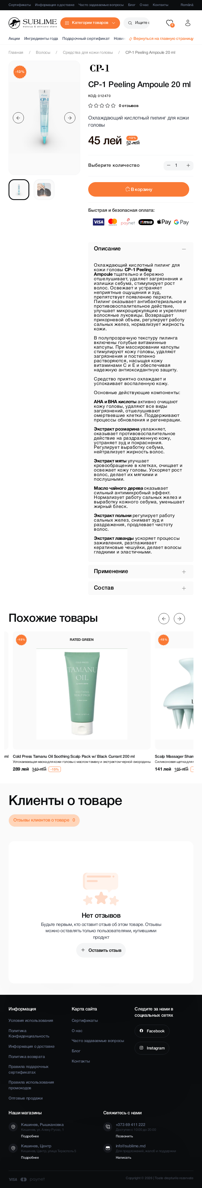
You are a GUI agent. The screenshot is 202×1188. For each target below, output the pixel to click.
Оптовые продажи (26, 1098)
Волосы (43, 53)
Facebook (155, 1031)
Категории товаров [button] (90, 23)
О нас (144, 5)
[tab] (19, 189)
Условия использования (31, 1021)
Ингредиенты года (41, 39)
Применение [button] (111, 571)
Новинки (122, 39)
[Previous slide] (18, 117)
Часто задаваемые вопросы (101, 5)
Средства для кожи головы (88, 53)
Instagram (155, 1048)
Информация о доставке (54, 5)
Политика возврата (27, 1057)
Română (187, 5)
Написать (123, 1157)
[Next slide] (69, 117)
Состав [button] (104, 588)
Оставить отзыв (104, 951)
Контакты (160, 5)
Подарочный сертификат (86, 39)
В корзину (138, 190)
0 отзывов (128, 106)
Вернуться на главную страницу (163, 39)
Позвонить (124, 1136)
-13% (20, 71)
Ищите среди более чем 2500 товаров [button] (142, 23)
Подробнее (30, 1136)
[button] (169, 23)
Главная (16, 53)
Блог (131, 5)
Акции (14, 39)
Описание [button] (107, 249)
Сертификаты (20, 5)
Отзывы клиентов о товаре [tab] (41, 820)
